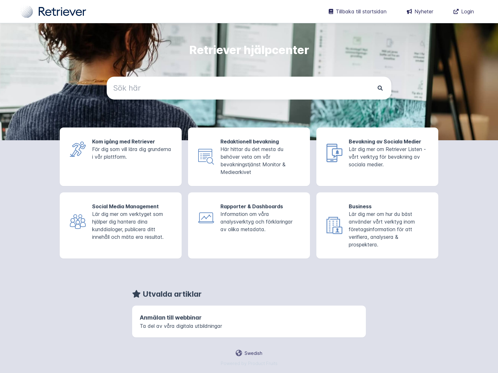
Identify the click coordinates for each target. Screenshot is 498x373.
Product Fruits (263, 363)
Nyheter (420, 11)
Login (464, 11)
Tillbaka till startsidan (358, 11)
